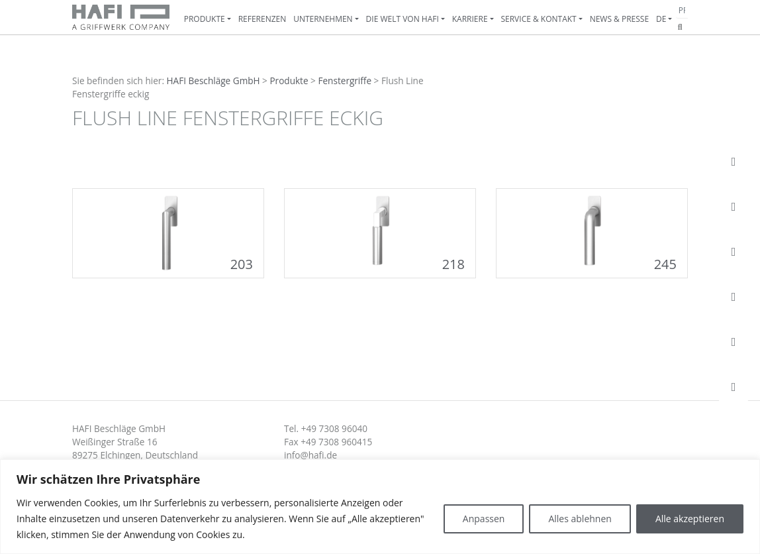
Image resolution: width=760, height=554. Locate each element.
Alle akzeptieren (689, 518)
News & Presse (619, 19)
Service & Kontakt (538, 19)
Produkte (204, 19)
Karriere (470, 19)
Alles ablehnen (579, 518)
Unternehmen (323, 19)
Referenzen (262, 19)
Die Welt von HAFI (402, 19)
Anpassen (484, 518)
